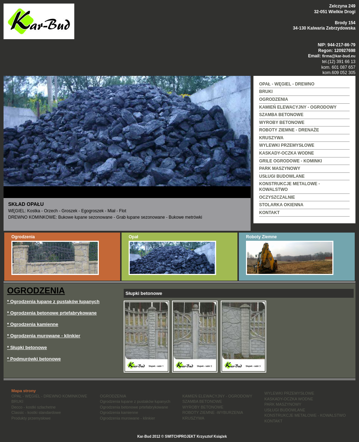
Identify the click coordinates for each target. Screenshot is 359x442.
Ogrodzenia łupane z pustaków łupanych (135, 401)
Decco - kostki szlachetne (33, 407)
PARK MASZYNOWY (279, 168)
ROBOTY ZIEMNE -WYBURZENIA (212, 412)
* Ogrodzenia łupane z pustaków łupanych (53, 301)
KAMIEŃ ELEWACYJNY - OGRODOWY (298, 107)
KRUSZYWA (271, 137)
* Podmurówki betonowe (34, 359)
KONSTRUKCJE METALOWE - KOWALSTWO (305, 415)
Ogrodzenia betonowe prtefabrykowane (134, 407)
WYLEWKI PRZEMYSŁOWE (286, 145)
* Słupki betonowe (27, 347)
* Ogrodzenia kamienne (32, 324)
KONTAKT (269, 212)
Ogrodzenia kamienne (119, 412)
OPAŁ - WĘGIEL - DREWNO (287, 84)
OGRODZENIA (273, 99)
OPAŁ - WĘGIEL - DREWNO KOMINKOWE (49, 396)
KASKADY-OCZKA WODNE (286, 153)
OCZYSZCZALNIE (277, 197)
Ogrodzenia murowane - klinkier (127, 418)
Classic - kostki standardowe (36, 412)
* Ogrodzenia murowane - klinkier (43, 335)
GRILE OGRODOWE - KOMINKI (290, 160)
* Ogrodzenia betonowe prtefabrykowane (52, 313)
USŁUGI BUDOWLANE (282, 176)
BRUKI (266, 91)
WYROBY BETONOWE (282, 122)
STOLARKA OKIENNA (281, 204)
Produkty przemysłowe (31, 418)
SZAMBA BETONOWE (281, 114)
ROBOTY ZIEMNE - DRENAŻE (289, 130)
